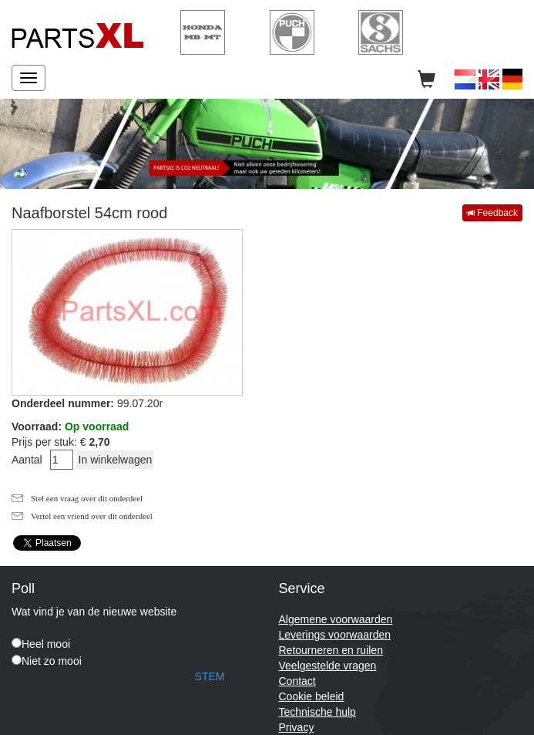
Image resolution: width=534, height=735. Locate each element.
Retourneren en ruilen (331, 650)
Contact (297, 681)
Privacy (296, 727)
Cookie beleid (311, 696)
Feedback (492, 212)
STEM (210, 676)
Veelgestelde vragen (328, 665)
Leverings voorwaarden (335, 635)
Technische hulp (317, 712)
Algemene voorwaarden (336, 619)
